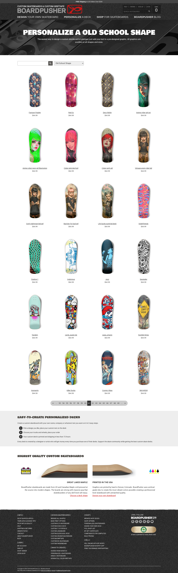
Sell (87, 540)
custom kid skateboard (60, 541)
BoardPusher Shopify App (94, 546)
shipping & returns (24, 528)
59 (82, 403)
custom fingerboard (59, 543)
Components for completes (95, 533)
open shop (21, 553)
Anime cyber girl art (143, 113)
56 (71, 403)
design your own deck (92, 526)
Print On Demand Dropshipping (96, 548)
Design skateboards (61, 515)
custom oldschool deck (60, 533)
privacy (53, 570)
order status (22, 531)
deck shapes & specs (25, 518)
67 (111, 403)
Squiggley (143, 279)
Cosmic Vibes (107, 390)
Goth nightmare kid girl (34, 224)
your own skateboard (37, 17)
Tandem (35, 335)
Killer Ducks (71, 390)
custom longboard (58, 531)
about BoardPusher (25, 536)
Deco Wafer (107, 113)
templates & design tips (26, 521)
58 (78, 403)
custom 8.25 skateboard (60, 523)
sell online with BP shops (94, 543)
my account (22, 546)
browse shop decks (91, 518)
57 (74, 403)
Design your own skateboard (104, 496)
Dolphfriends (143, 224)
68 (115, 403)
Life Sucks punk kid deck (107, 224)
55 (67, 403)
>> (125, 403)
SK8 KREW (144, 390)
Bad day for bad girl (71, 224)
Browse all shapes (58, 518)
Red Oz (71, 113)
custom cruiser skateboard (61, 536)
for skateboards (112, 17)
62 (93, 403)
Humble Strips (143, 335)
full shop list (89, 528)
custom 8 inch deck (58, 526)
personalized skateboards (94, 523)
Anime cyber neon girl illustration (35, 168)
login (148, 7)
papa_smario (107, 335)
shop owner (22, 551)
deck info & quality (24, 523)
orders (132, 7)
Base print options (58, 521)
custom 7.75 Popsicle (59, 528)
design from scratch (59, 551)
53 (60, 403)
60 (85, 403)
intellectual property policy (63, 570)
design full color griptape (61, 558)
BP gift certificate (91, 531)
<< (53, 403)
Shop (87, 515)
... (56, 403)
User (20, 543)
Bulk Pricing (89, 536)
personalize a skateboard (61, 553)
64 (100, 403)
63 (96, 403)
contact (20, 533)
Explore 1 (34, 279)
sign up (140, 7)
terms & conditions (46, 570)
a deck (77, 17)
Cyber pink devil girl (71, 168)
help (125, 7)
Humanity (35, 390)
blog (147, 17)
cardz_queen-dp (71, 335)
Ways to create (58, 548)
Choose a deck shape (79, 496)
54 (63, 403)
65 (104, 403)
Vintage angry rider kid (143, 168)
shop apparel (89, 521)
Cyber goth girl (107, 168)
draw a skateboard (58, 556)
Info (20, 515)
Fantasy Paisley (35, 113)
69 (118, 403)
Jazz (107, 279)
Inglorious (71, 279)
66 (107, 403)
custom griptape (57, 538)
